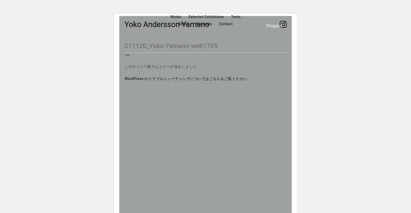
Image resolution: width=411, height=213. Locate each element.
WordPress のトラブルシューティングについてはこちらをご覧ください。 (188, 79)
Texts (235, 17)
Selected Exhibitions (206, 17)
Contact (226, 24)
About (183, 24)
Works (175, 17)
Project (274, 26)
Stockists (204, 24)
